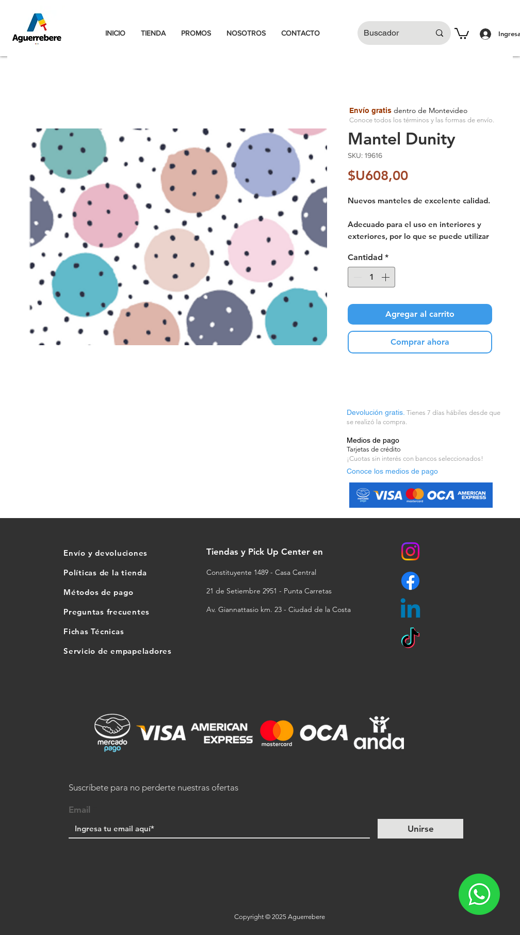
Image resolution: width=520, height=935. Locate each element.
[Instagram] (410, 551)
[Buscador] (389, 33)
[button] (461, 33)
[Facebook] (410, 581)
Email (79, 809)
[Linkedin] (410, 610)
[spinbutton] (371, 277)
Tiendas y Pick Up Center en (266, 551)
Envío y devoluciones (105, 553)
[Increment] (386, 277)
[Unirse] (420, 829)
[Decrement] (356, 277)
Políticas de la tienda (105, 572)
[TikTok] (410, 639)
